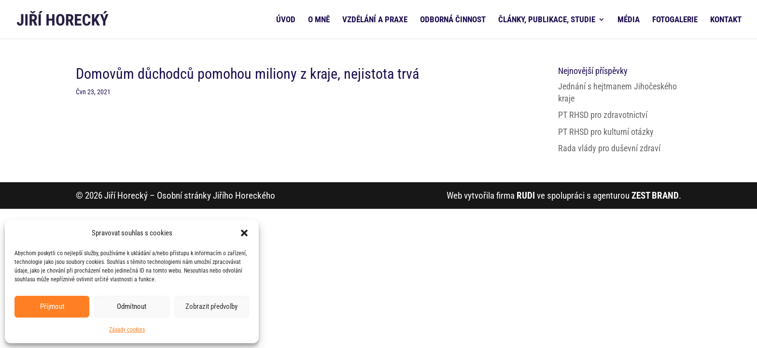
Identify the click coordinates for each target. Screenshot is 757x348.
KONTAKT (726, 20)
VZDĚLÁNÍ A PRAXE (374, 20)
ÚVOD (285, 20)
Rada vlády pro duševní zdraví (609, 148)
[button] (244, 233)
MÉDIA (628, 20)
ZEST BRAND (655, 195)
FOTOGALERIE (675, 20)
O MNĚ (319, 20)
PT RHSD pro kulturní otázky (606, 132)
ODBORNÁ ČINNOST (453, 20)
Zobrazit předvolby (211, 306)
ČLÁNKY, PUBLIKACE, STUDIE (546, 20)
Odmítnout (131, 306)
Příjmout (52, 306)
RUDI (526, 195)
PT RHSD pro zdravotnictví (602, 115)
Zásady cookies (127, 329)
